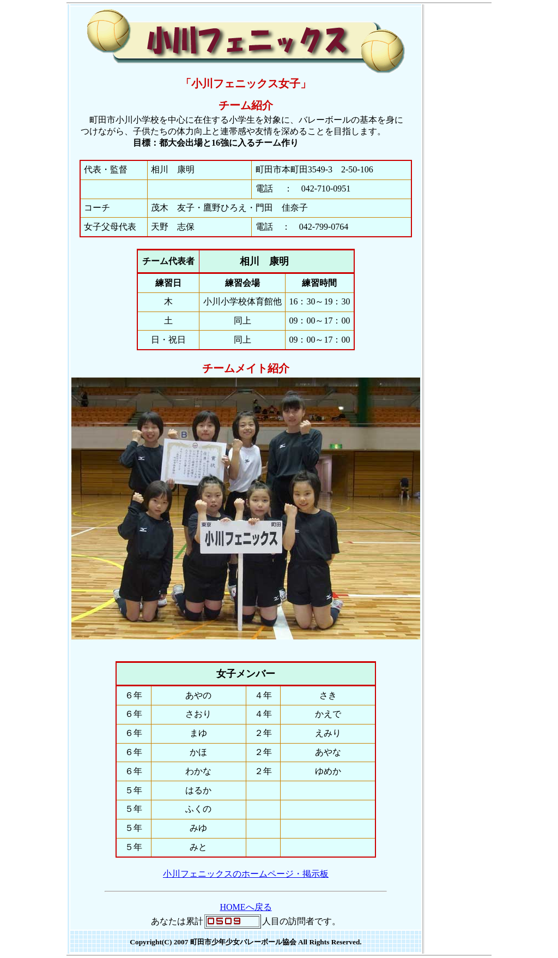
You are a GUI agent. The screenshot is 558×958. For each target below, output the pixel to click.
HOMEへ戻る (245, 907)
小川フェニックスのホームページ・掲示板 (246, 873)
